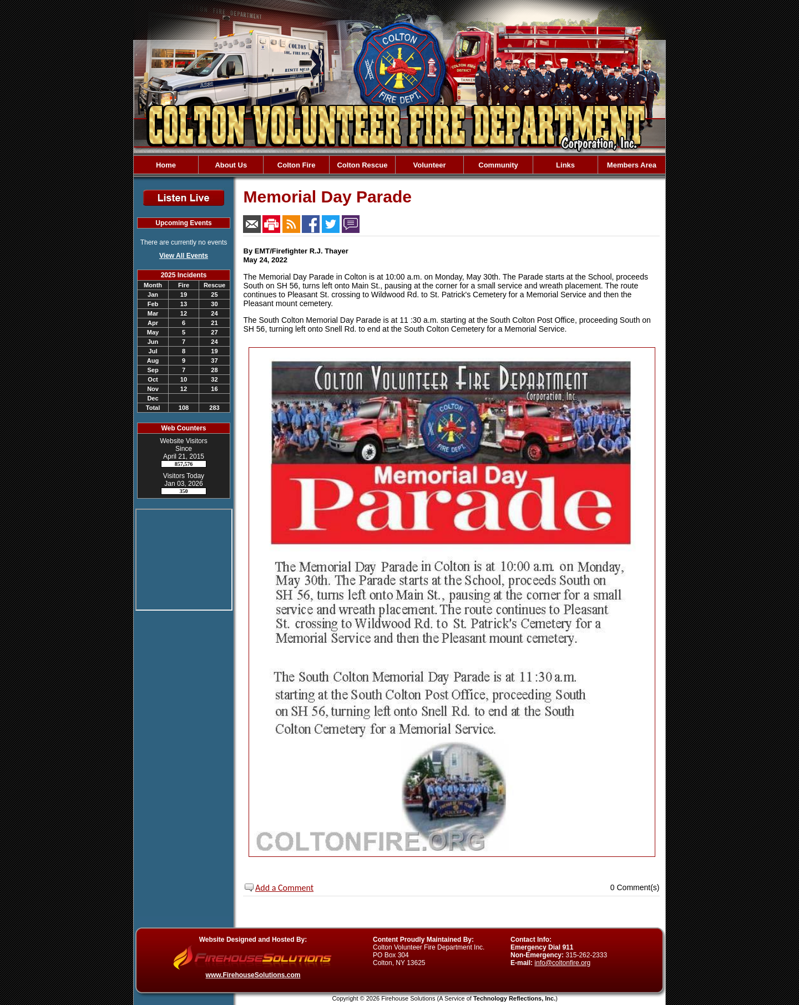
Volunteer (429, 165)
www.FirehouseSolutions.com (253, 975)
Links (565, 165)
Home (166, 165)
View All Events (183, 256)
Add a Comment (284, 887)
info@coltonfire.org (562, 963)
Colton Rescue (362, 165)
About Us (231, 165)
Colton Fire (296, 165)
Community (498, 165)
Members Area (631, 165)
